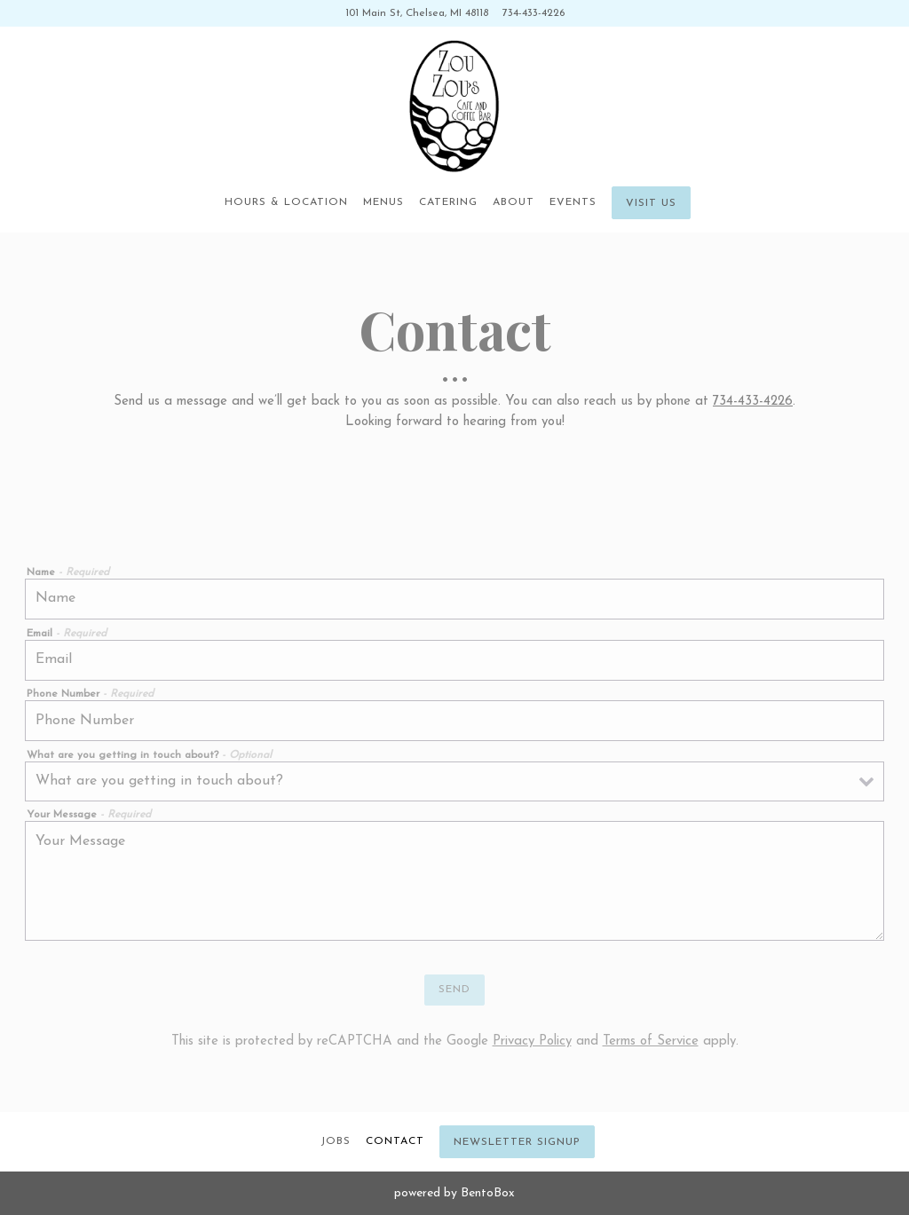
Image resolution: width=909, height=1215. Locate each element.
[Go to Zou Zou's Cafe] (416, 13)
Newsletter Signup (517, 1142)
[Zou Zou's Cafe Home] (454, 106)
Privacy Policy (532, 1041)
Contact (395, 1141)
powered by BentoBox (454, 1193)
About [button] (513, 202)
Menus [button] (383, 202)
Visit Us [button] (651, 203)
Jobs (335, 1141)
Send (454, 989)
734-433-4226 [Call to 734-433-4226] (533, 13)
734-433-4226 (753, 401)
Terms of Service (651, 1041)
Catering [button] (448, 202)
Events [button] (573, 202)
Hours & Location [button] (286, 202)
